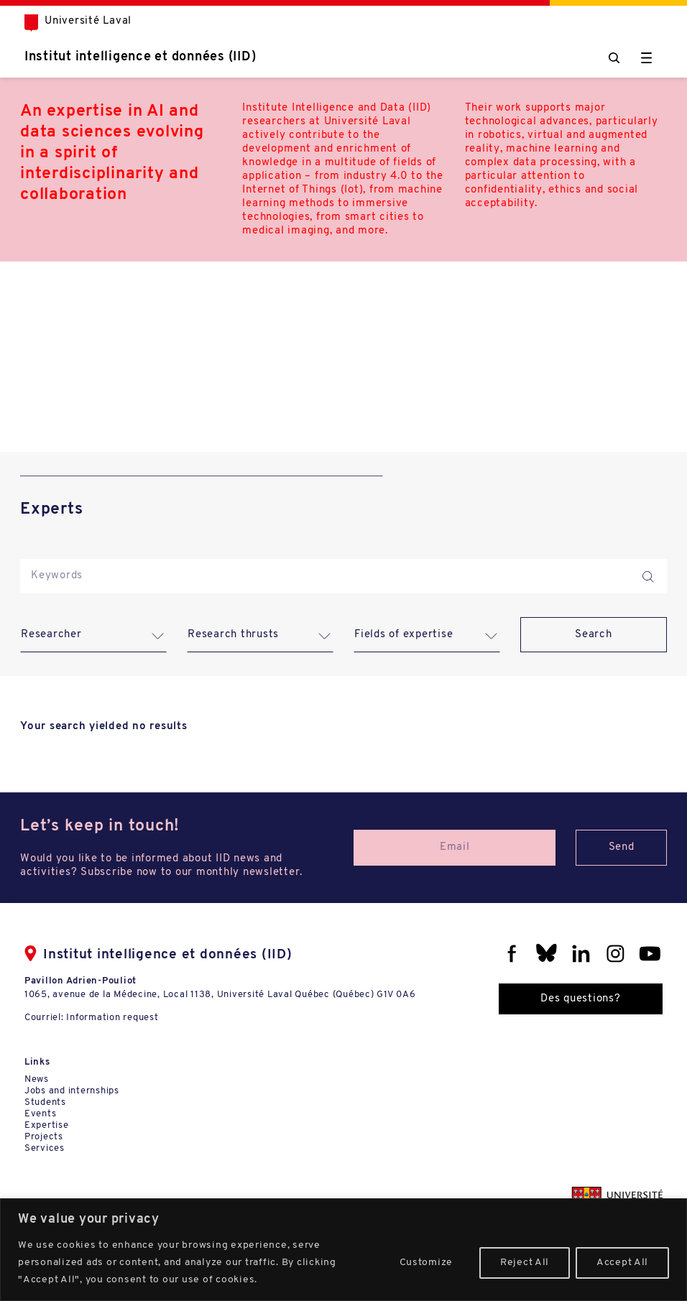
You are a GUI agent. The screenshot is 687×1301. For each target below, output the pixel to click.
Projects (43, 1137)
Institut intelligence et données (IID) (140, 57)
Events (40, 1114)
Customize (426, 1262)
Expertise (46, 1125)
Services (44, 1148)
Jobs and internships (71, 1091)
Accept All (622, 1262)
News (36, 1079)
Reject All (524, 1262)
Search (593, 634)
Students (45, 1102)
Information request (112, 1017)
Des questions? (580, 999)
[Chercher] (614, 58)
